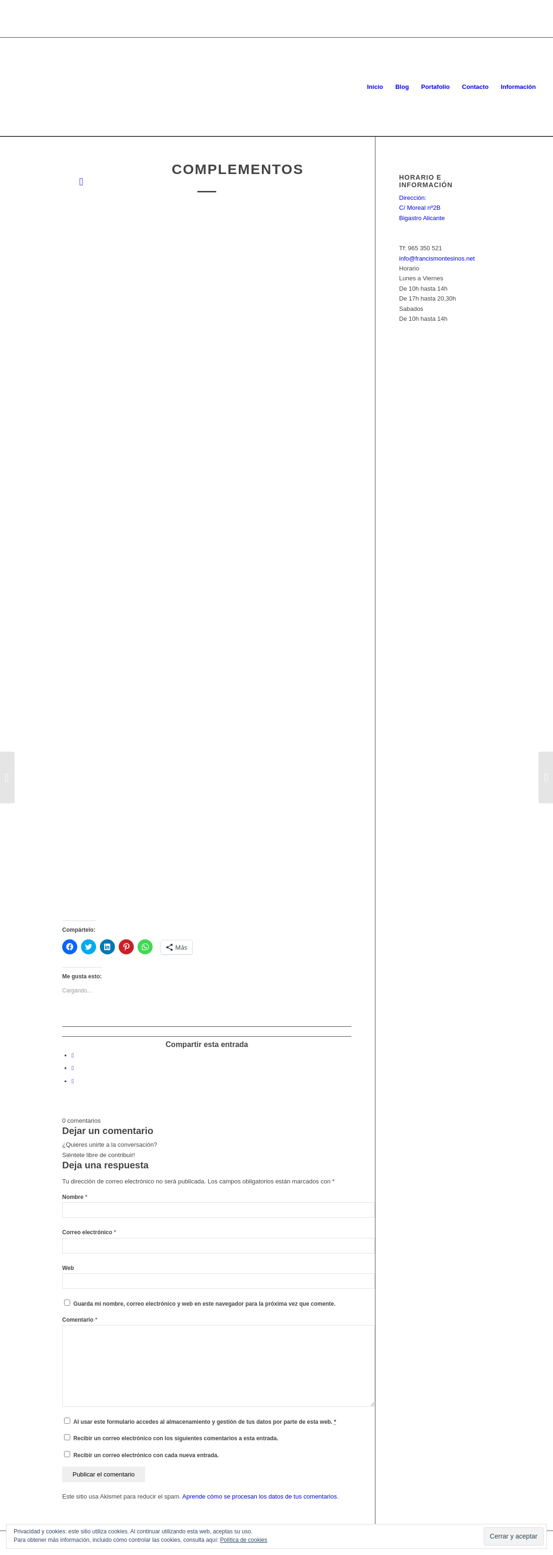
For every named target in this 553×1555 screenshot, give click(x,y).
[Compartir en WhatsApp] (73, 1081)
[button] (237, 356)
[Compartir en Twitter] (73, 1067)
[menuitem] (375, 87)
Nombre (75, 1197)
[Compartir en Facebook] (73, 1055)
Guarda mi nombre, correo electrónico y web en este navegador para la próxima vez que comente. (204, 1304)
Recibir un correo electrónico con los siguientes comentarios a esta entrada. (175, 1438)
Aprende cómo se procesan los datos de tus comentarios (259, 1496)
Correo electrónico (89, 1232)
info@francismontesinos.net (437, 258)
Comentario (80, 1320)
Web (68, 1268)
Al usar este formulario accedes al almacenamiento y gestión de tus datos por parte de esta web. (204, 1422)
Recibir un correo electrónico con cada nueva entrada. (146, 1455)
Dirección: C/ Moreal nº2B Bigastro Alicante (422, 208)
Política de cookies (243, 1540)
